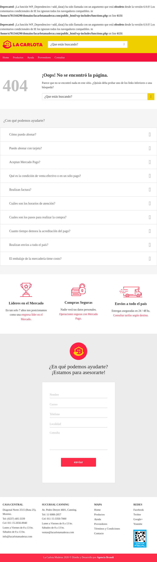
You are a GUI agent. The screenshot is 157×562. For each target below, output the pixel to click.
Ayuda (30, 57)
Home (6, 57)
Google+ (138, 519)
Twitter (137, 514)
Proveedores (44, 57)
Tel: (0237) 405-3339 (14, 518)
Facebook (138, 509)
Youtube (137, 524)
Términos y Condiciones (107, 528)
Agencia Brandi (105, 557)
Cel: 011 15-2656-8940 (15, 522)
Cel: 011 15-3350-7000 (54, 518)
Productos (18, 57)
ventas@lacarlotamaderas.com (58, 532)
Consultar (60, 57)
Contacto (99, 533)
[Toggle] (150, 135)
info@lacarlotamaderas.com (17, 536)
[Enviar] (124, 44)
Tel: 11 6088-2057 (51, 514)
